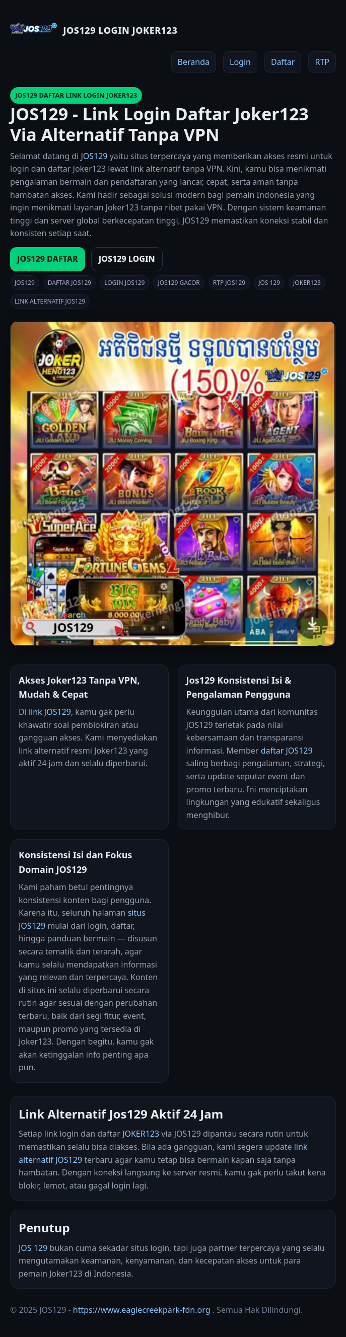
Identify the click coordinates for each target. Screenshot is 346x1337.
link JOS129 (50, 711)
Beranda (194, 61)
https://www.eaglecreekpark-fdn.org (142, 1309)
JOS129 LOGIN (127, 258)
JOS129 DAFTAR (47, 258)
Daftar (283, 61)
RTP (322, 61)
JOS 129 (33, 1247)
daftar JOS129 (287, 750)
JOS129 (94, 156)
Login (240, 61)
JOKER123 (140, 1133)
